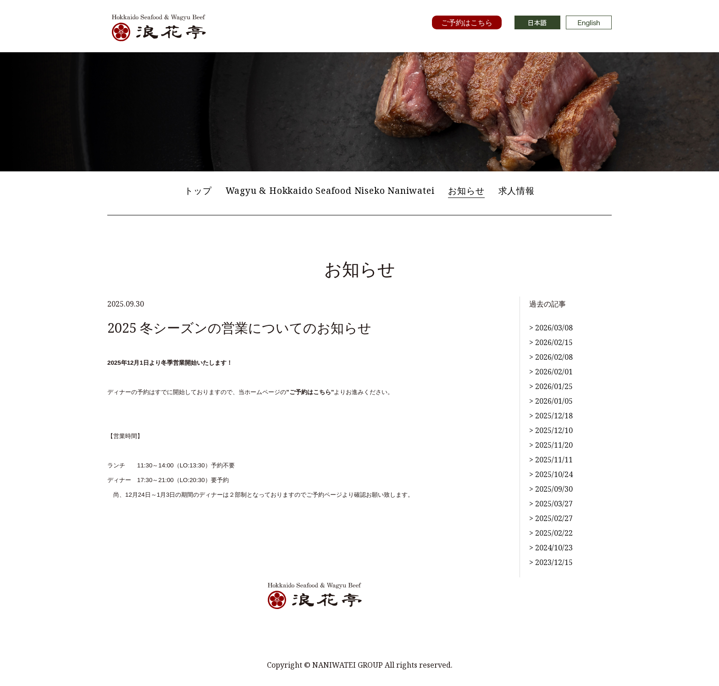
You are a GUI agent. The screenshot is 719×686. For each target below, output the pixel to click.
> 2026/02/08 (551, 357)
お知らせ (466, 190)
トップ (197, 190)
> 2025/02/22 (551, 533)
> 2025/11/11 (551, 460)
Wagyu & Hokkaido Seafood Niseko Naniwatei (330, 190)
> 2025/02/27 (551, 518)
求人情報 (516, 190)
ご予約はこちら (466, 22)
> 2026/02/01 (551, 372)
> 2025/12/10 (551, 430)
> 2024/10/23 (551, 548)
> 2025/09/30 (551, 489)
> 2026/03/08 (551, 328)
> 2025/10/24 (551, 474)
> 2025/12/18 (551, 416)
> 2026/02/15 (551, 342)
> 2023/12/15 (551, 562)
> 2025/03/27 (551, 504)
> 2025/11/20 (551, 445)
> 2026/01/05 (551, 401)
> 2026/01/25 (551, 386)
